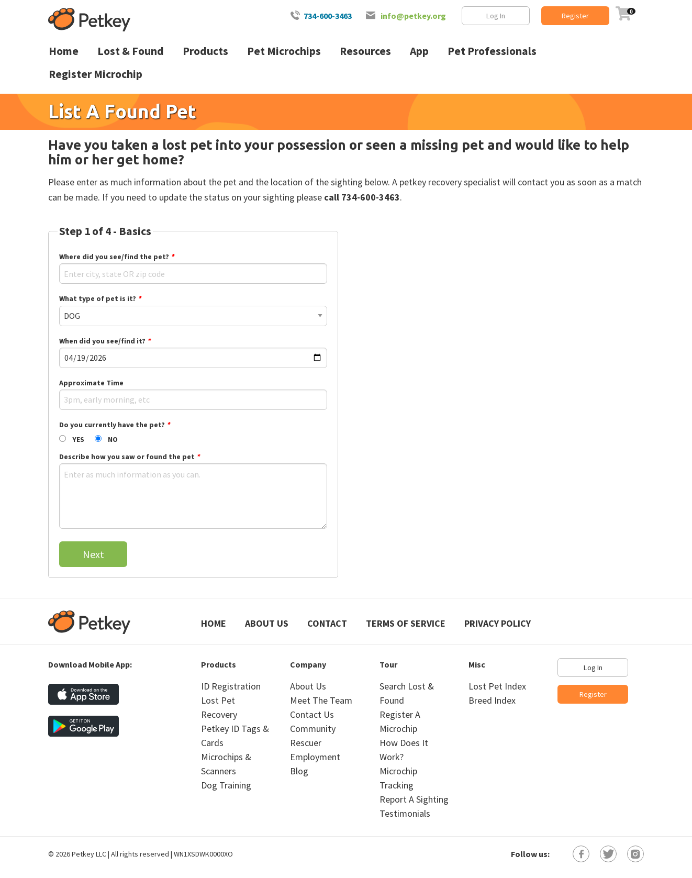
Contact (327, 623)
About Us (266, 623)
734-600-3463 (328, 15)
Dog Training (226, 785)
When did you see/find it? (104, 341)
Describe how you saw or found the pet (129, 456)
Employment (315, 757)
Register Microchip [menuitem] (95, 74)
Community (313, 729)
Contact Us (312, 714)
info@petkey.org (413, 15)
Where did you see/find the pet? (116, 256)
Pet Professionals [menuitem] (492, 51)
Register (575, 15)
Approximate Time (91, 382)
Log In (495, 15)
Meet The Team (321, 700)
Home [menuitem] (64, 51)
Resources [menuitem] (365, 51)
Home (213, 623)
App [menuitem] (419, 51)
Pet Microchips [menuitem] (284, 51)
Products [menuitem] (205, 51)
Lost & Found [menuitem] (130, 51)
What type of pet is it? (100, 298)
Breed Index (492, 700)
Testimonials (405, 813)
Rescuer (305, 743)
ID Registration (231, 686)
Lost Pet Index (497, 686)
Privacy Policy (497, 623)
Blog (299, 771)
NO (113, 439)
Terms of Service (405, 623)
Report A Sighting (414, 799)
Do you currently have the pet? (114, 424)
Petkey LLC (89, 854)
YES (78, 439)
